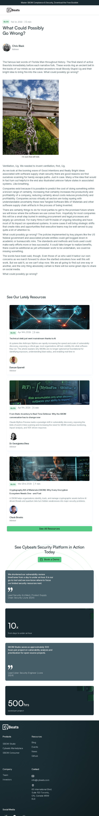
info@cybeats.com (40, 780)
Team (5, 775)
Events (35, 747)
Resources (37, 736)
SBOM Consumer (11, 752)
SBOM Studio (9, 743)
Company (7, 769)
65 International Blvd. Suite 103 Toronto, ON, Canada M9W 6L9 (42, 794)
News (34, 751)
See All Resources (49, 528)
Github (35, 756)
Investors (7, 779)
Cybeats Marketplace (13, 748)
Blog (34, 742)
